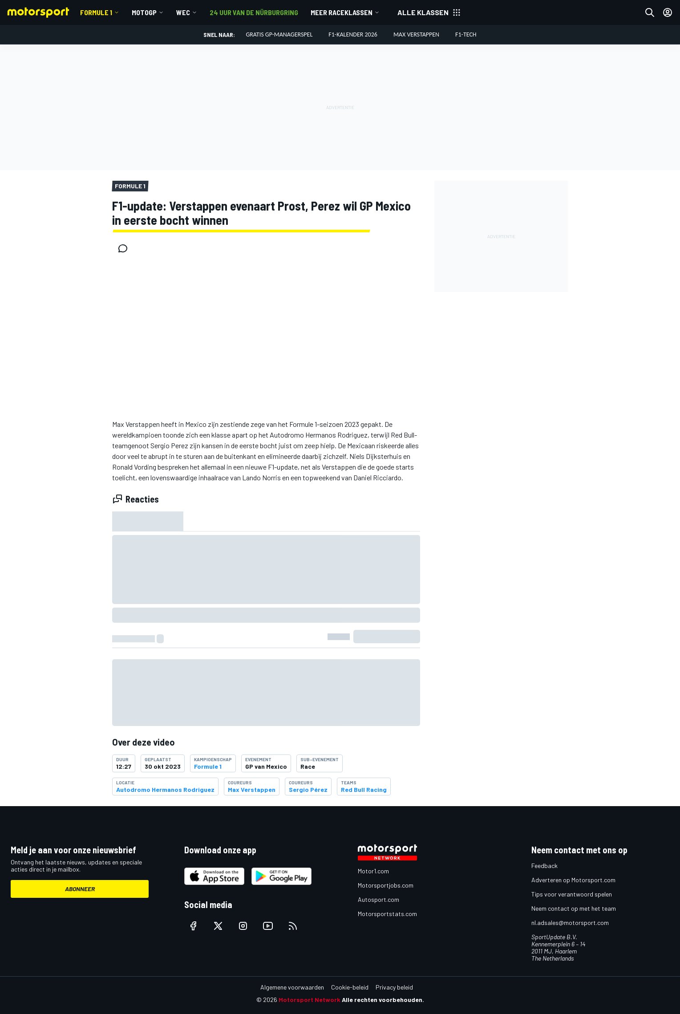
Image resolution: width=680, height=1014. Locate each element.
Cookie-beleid (349, 987)
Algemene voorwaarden (292, 987)
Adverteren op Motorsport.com (573, 880)
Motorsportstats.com (387, 913)
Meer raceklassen (341, 12)
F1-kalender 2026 (352, 34)
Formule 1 (96, 12)
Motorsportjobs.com (385, 885)
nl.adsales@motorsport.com (570, 922)
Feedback (544, 865)
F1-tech (466, 34)
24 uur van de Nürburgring (254, 12)
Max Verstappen (416, 34)
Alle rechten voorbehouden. (383, 999)
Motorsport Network (309, 999)
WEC (183, 12)
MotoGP (144, 12)
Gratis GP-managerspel (279, 34)
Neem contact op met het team (573, 908)
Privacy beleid (394, 987)
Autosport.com (378, 899)
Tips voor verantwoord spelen (571, 894)
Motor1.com (373, 871)
